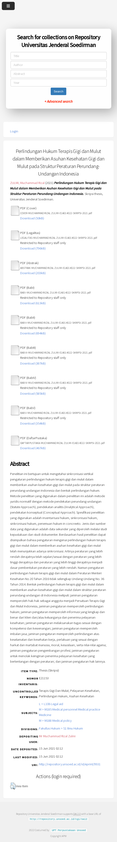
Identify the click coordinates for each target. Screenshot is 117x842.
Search (58, 91)
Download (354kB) (33, 423)
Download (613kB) (33, 303)
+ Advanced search (58, 101)
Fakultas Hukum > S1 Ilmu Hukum (61, 728)
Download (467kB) (33, 448)
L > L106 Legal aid (51, 704)
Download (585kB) (33, 393)
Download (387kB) (33, 363)
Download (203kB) (33, 273)
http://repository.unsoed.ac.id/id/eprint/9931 (69, 764)
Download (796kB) (33, 248)
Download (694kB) (33, 333)
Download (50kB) (32, 218)
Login (14, 131)
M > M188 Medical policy (55, 721)
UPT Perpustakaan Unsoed (69, 830)
